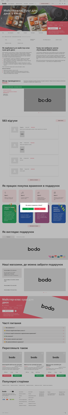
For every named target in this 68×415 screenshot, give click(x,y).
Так (28, 208)
